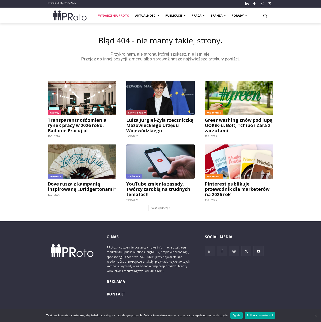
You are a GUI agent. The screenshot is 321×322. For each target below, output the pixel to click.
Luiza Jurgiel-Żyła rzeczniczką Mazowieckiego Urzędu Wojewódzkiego (159, 126)
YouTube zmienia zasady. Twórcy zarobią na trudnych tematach (158, 190)
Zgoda (237, 315)
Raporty (54, 113)
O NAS (112, 237)
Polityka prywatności (260, 315)
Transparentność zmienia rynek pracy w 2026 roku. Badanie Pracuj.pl (77, 126)
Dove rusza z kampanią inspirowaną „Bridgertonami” (82, 187)
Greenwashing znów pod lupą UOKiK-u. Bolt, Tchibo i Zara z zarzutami (239, 126)
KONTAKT (116, 294)
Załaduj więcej (161, 208)
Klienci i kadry (137, 113)
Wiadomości (214, 113)
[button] (265, 16)
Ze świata (55, 177)
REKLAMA (116, 282)
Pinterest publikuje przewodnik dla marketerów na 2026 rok (237, 190)
